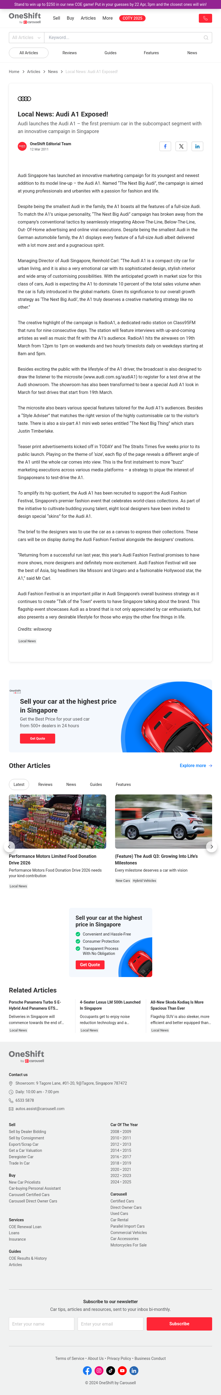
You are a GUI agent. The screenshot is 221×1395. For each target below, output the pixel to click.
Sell (56, 18)
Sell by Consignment (26, 1138)
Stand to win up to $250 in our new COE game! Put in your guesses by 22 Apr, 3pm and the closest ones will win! (110, 4)
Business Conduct (150, 1358)
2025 (127, 1182)
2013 (127, 1144)
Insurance (17, 1239)
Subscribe (179, 1323)
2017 (127, 1157)
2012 (115, 1144)
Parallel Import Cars (128, 1226)
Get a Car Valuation (25, 1150)
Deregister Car (21, 1157)
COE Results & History (28, 1258)
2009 (127, 1131)
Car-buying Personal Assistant (35, 1188)
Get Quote (37, 739)
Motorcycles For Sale (129, 1245)
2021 (127, 1169)
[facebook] (165, 146)
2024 (115, 1182)
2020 (115, 1169)
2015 (127, 1150)
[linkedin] (197, 146)
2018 (115, 1163)
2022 (115, 1175)
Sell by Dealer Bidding (27, 1131)
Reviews (69, 53)
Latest (19, 784)
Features (151, 53)
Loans (14, 1233)
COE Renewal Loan (25, 1227)
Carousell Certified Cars (29, 1195)
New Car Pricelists (24, 1182)
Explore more (196, 765)
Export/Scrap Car (24, 1144)
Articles (88, 18)
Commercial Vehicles (129, 1232)
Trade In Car (19, 1163)
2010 (115, 1138)
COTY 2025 (132, 18)
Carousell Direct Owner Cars (33, 1201)
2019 (127, 1163)
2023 (127, 1175)
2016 (115, 1157)
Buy (70, 18)
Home (14, 71)
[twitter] (181, 146)
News (192, 53)
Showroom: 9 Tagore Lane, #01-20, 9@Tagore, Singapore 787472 (71, 1083)
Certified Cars (122, 1201)
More (108, 18)
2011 (127, 1138)
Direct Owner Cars (126, 1207)
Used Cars (119, 1213)
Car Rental (119, 1220)
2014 (115, 1150)
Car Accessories (125, 1238)
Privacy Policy (119, 1358)
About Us (96, 1358)
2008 (115, 1131)
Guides (110, 53)
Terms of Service (69, 1358)
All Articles (27, 37)
